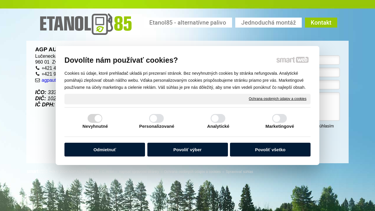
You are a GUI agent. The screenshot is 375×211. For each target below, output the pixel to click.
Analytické (218, 126)
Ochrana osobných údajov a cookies (277, 99)
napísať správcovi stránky (139, 172)
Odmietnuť (104, 149)
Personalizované (156, 126)
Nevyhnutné (95, 126)
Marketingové (279, 126)
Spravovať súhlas (239, 172)
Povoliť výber (187, 149)
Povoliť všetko (270, 149)
